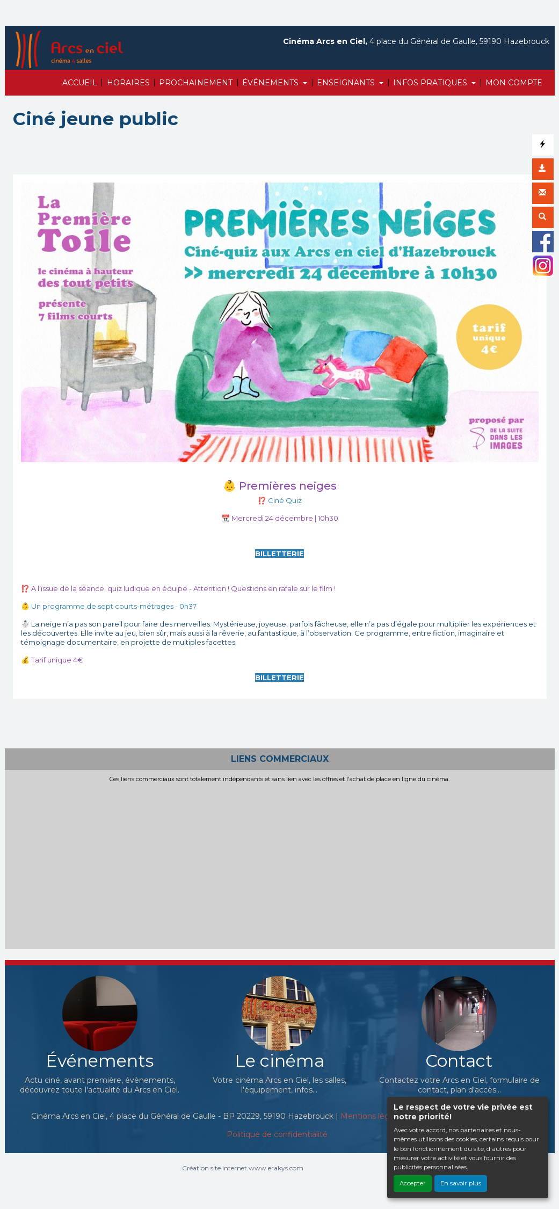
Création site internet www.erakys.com (242, 1168)
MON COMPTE (513, 83)
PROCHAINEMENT (196, 83)
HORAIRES (128, 83)
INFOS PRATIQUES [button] (431, 83)
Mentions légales (372, 1116)
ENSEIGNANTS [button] (347, 83)
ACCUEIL (79, 83)
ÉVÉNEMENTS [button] (271, 83)
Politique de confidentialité (277, 1134)
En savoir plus (460, 1183)
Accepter (413, 1183)
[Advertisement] (280, 864)
